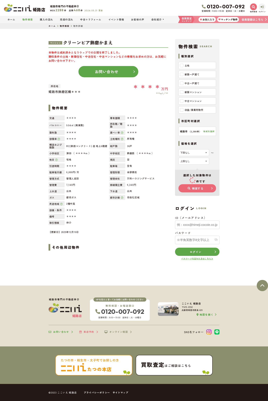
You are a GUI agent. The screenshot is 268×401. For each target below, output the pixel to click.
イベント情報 (116, 19)
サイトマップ (120, 392)
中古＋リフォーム (90, 19)
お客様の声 (137, 19)
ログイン (195, 252)
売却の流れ (66, 19)
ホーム (11, 19)
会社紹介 (156, 19)
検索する (195, 188)
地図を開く (205, 314)
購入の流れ (46, 19)
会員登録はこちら (252, 19)
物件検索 (27, 19)
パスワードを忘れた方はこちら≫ (197, 258)
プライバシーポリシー (97, 392)
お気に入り (207, 19)
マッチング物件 (228, 19)
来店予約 (86, 332)
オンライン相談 (116, 332)
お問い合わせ (107, 71)
